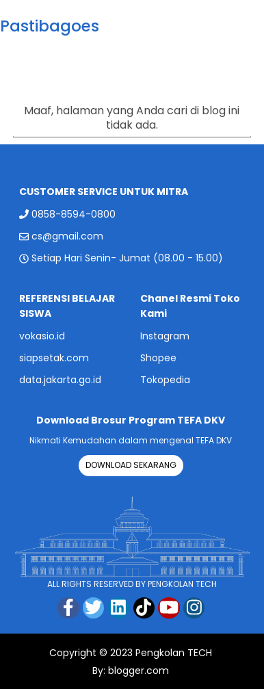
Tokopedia (165, 380)
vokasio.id (42, 336)
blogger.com (137, 670)
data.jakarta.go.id (60, 380)
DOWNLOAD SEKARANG (130, 465)
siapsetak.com (54, 358)
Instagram (164, 336)
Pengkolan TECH (173, 653)
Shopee (158, 358)
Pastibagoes (49, 26)
